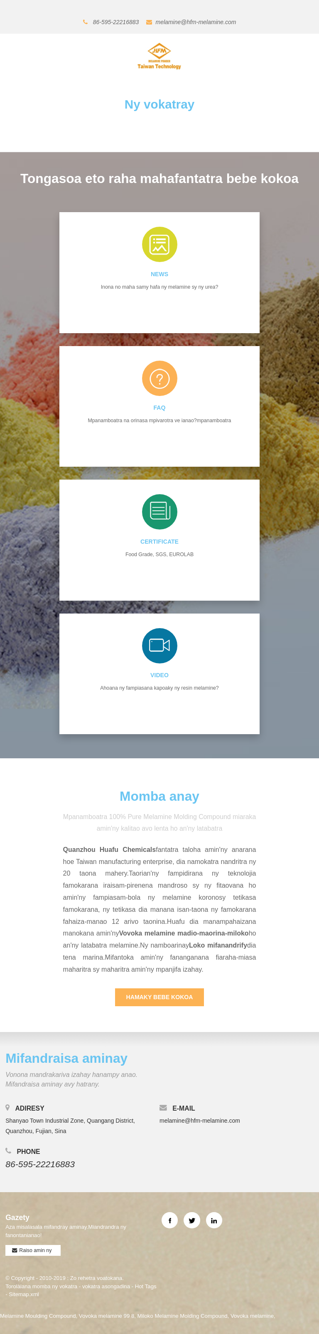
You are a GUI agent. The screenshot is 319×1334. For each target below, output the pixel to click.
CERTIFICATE (159, 540)
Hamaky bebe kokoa (159, 995)
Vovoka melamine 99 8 (106, 1315)
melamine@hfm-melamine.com (196, 22)
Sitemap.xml (24, 1293)
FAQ (160, 407)
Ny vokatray (159, 104)
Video (159, 674)
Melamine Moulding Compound (38, 1315)
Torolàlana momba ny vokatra (41, 1285)
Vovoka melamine (252, 1315)
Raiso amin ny (35, 1249)
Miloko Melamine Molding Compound (182, 1315)
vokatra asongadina (106, 1285)
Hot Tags (146, 1285)
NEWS (159, 274)
